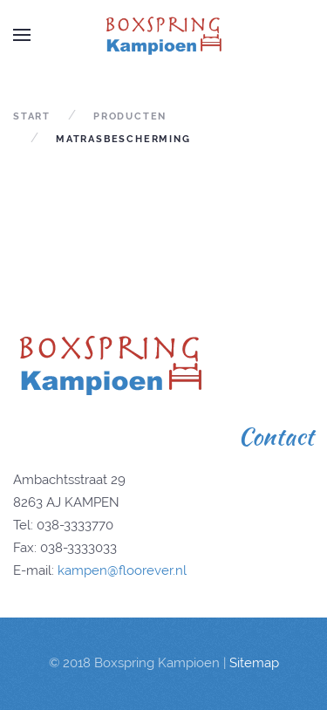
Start (32, 116)
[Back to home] (163, 35)
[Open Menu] (22, 35)
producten (130, 116)
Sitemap (254, 663)
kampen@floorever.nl (122, 570)
